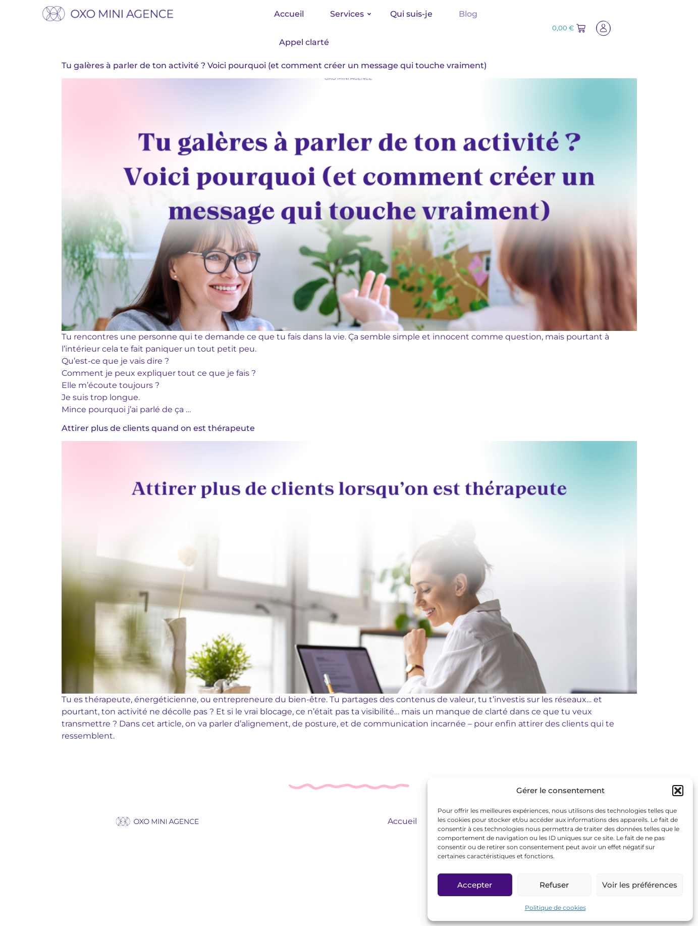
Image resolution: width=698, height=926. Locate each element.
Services (350, 14)
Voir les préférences (639, 885)
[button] (678, 791)
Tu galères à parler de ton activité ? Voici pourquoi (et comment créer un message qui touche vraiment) (274, 65)
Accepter (474, 885)
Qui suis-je (411, 14)
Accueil (289, 14)
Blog (468, 14)
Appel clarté (304, 42)
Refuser (554, 885)
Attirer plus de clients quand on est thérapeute (158, 428)
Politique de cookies (555, 907)
